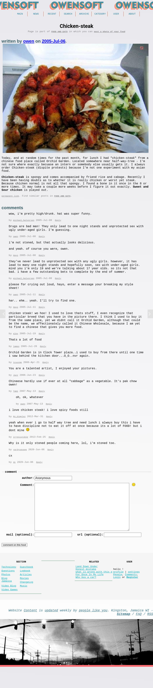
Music (23, 604)
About (132, 14)
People (117, 591)
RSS (150, 634)
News (36, 14)
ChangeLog (26, 599)
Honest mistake (86, 584)
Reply (58, 229)
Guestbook (26, 581)
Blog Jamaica (6, 596)
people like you (93, 630)
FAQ (139, 634)
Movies (24, 595)
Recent (52, 14)
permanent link (10, 205)
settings (134, 587)
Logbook (25, 586)
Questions (8, 586)
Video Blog (8, 604)
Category (100, 14)
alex (15, 344)
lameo (16, 357)
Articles (26, 590)
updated (51, 630)
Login (117, 594)
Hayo (15, 265)
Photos (5, 590)
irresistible (20, 448)
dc (14, 474)
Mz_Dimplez (19, 428)
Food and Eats (59, 32)
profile (118, 587)
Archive (84, 14)
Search (68, 14)
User (116, 14)
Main (20, 14)
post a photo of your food (109, 32)
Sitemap (123, 634)
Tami (15, 402)
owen (28, 42)
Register (132, 594)
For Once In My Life (90, 591)
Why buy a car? (86, 594)
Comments (131, 591)
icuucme (17, 373)
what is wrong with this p (94, 587)
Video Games (9, 608)
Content (30, 630)
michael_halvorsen (23, 229)
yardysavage (20, 461)
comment (11, 484)
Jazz (15, 386)
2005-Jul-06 (54, 42)
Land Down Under (87, 581)
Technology (8, 581)
